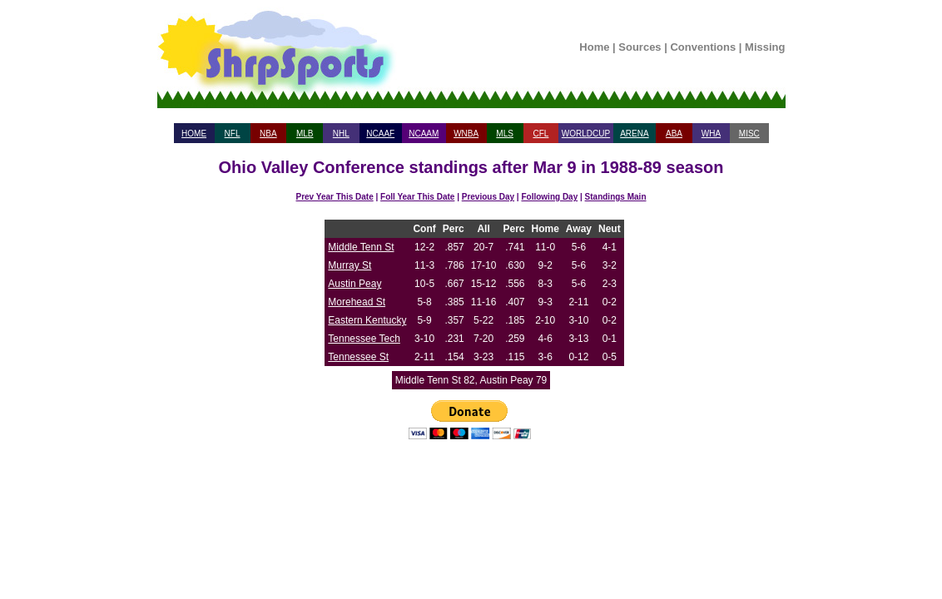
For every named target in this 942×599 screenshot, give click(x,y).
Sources (639, 47)
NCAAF (380, 133)
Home (594, 47)
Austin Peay (354, 284)
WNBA (466, 133)
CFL (540, 133)
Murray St (349, 265)
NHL (341, 133)
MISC (749, 133)
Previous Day (488, 196)
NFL (232, 133)
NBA (268, 133)
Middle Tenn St (361, 247)
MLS (504, 133)
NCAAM (424, 133)
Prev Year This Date (335, 196)
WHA (711, 133)
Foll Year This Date (417, 196)
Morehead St (356, 302)
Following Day (549, 196)
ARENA (634, 133)
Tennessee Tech (364, 338)
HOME (193, 133)
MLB (305, 133)
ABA (674, 133)
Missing (765, 47)
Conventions (703, 47)
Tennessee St (358, 357)
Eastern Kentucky (367, 320)
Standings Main (616, 196)
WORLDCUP (586, 133)
